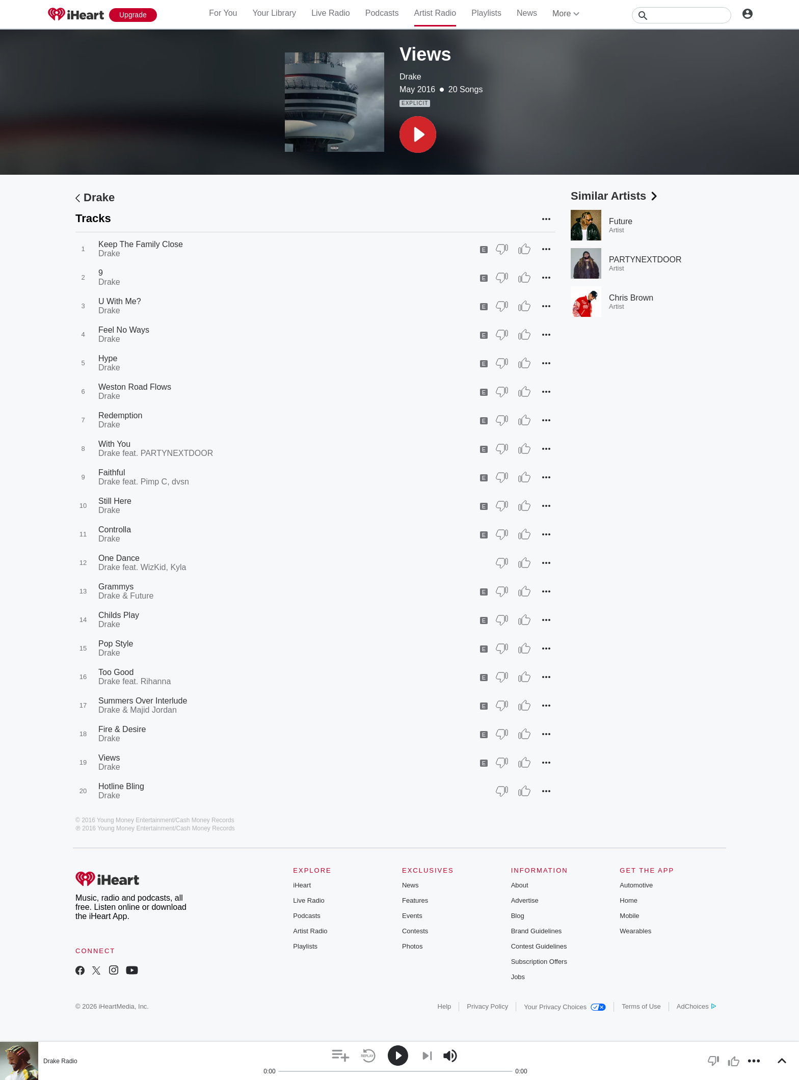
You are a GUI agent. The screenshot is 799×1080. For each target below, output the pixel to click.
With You (114, 444)
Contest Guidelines (539, 946)
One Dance (119, 558)
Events (412, 916)
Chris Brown (631, 297)
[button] (418, 134)
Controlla (114, 529)
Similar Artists (615, 196)
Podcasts (382, 13)
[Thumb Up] (524, 249)
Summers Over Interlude (142, 700)
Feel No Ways (123, 330)
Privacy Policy (487, 1006)
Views (109, 757)
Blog (517, 916)
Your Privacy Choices (565, 1007)
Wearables (635, 931)
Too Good (116, 672)
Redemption (120, 415)
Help (444, 1006)
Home (628, 900)
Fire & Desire (122, 729)
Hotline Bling (121, 786)
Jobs (518, 977)
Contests (415, 931)
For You (223, 13)
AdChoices (696, 1006)
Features (415, 900)
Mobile (629, 916)
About (519, 885)
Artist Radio (435, 13)
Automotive (636, 885)
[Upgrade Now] (133, 15)
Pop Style (115, 643)
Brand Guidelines (536, 931)
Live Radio (330, 13)
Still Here (114, 501)
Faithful (111, 472)
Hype (107, 358)
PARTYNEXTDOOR (645, 259)
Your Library (274, 13)
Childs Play (118, 615)
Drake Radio (60, 1061)
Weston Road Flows (134, 387)
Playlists (486, 13)
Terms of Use (641, 1006)
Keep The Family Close (140, 244)
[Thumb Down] (502, 249)
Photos (412, 946)
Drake (410, 76)
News (527, 13)
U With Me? (119, 301)
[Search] (681, 15)
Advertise (525, 900)
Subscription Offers (539, 961)
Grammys (116, 586)
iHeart (302, 885)
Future (620, 221)
